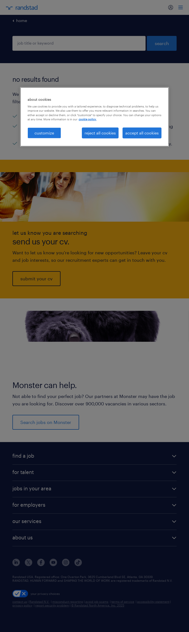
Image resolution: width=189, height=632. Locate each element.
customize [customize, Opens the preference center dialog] (44, 132)
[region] (94, 117)
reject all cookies (100, 132)
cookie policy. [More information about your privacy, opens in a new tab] (87, 119)
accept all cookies (142, 132)
